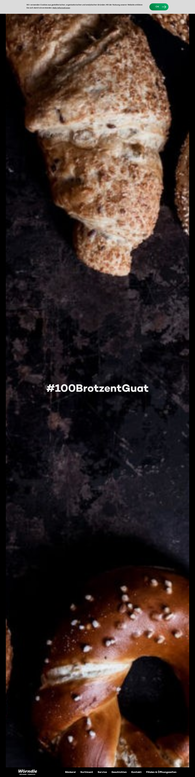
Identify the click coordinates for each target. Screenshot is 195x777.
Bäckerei (70, 772)
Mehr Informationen (61, 8)
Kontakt (136, 772)
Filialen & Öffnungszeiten (161, 772)
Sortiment (86, 772)
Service (102, 772)
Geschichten (119, 772)
